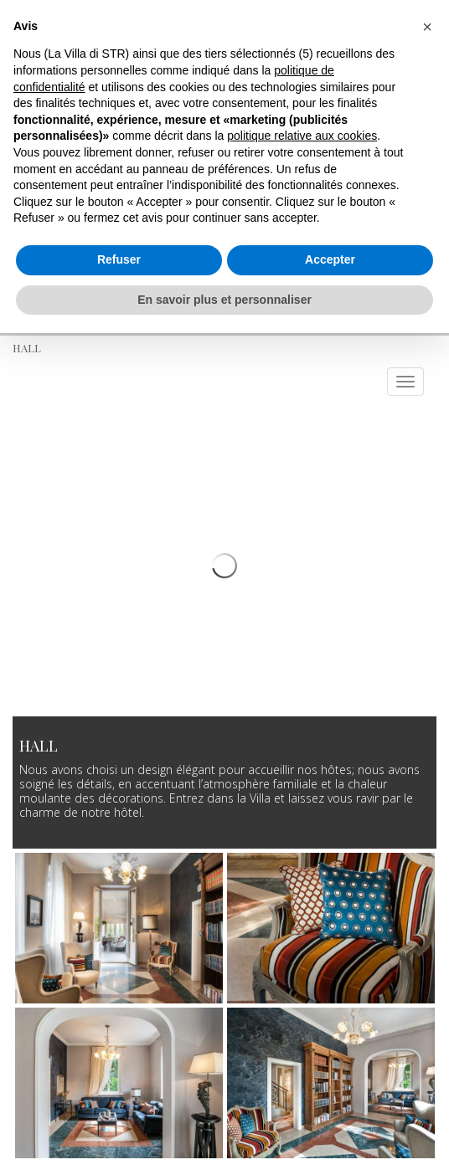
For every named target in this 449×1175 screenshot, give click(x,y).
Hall (27, 348)
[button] (427, 26)
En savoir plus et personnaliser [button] (224, 299)
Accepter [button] (330, 259)
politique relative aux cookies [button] (302, 135)
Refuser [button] (119, 259)
